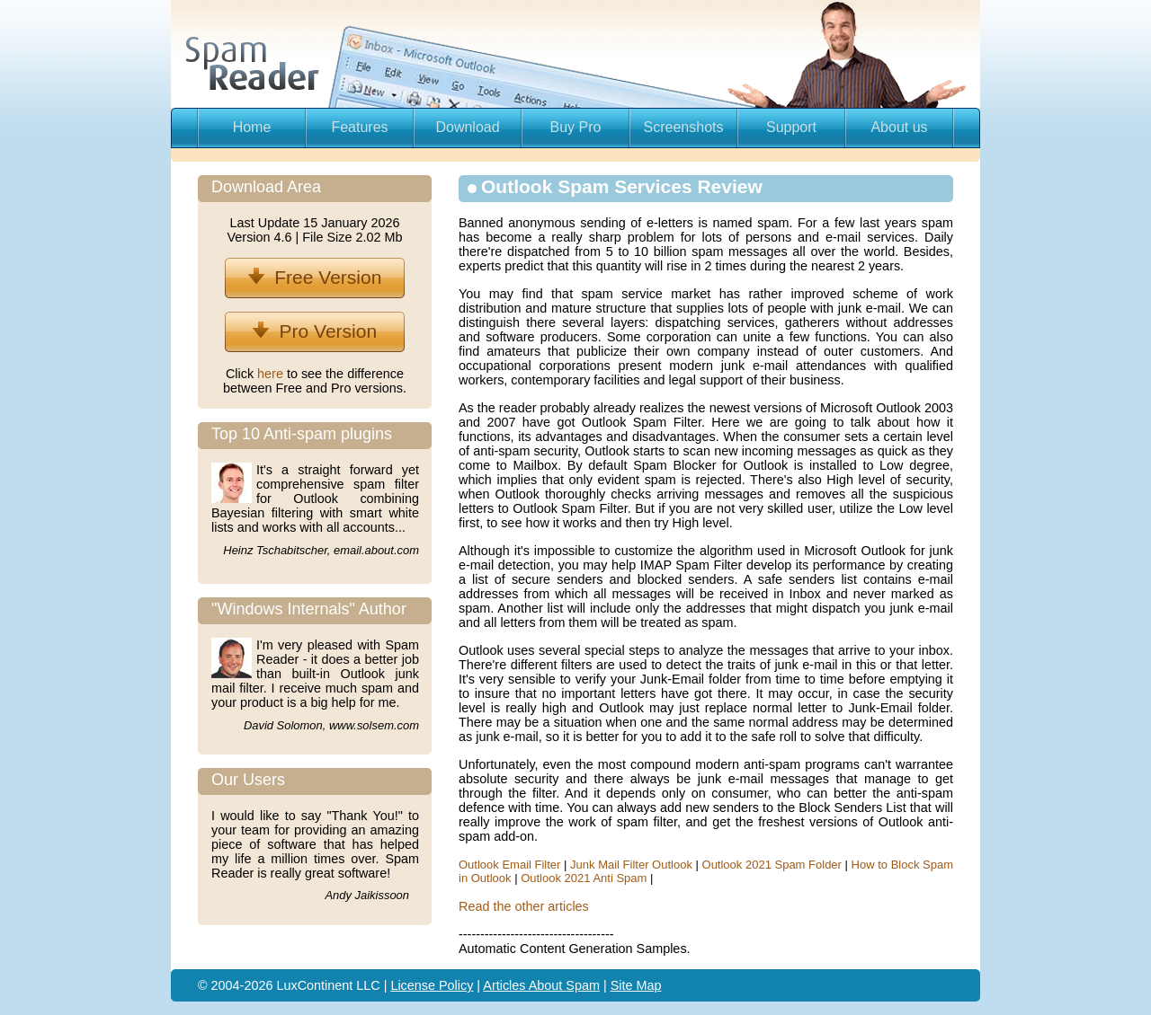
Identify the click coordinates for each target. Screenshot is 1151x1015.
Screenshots (684, 127)
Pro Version (315, 331)
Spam (583, 985)
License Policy (431, 985)
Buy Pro (576, 127)
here (272, 373)
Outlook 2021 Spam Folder (772, 864)
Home (252, 127)
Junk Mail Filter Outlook (631, 864)
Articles (505, 985)
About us (898, 127)
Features (359, 127)
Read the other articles (524, 906)
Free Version (315, 277)
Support (791, 127)
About (548, 985)
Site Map (636, 985)
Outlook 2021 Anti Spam (584, 878)
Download (467, 127)
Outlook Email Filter (509, 864)
